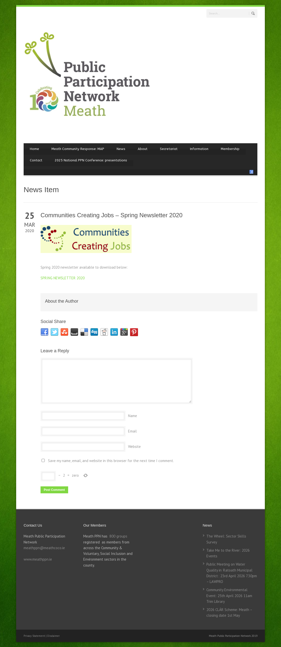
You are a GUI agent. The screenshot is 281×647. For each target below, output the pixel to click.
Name (132, 415)
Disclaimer (53, 636)
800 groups (118, 536)
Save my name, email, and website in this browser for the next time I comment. (111, 460)
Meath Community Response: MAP (77, 149)
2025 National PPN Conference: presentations (91, 160)
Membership (230, 149)
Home (34, 149)
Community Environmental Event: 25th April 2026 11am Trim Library (229, 595)
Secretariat (169, 149)
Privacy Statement (35, 636)
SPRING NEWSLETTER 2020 (63, 278)
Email (132, 431)
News (121, 149)
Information (199, 149)
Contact (36, 160)
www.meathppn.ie (38, 559)
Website (134, 446)
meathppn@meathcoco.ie (44, 547)
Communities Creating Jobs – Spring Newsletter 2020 (112, 215)
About (142, 149)
